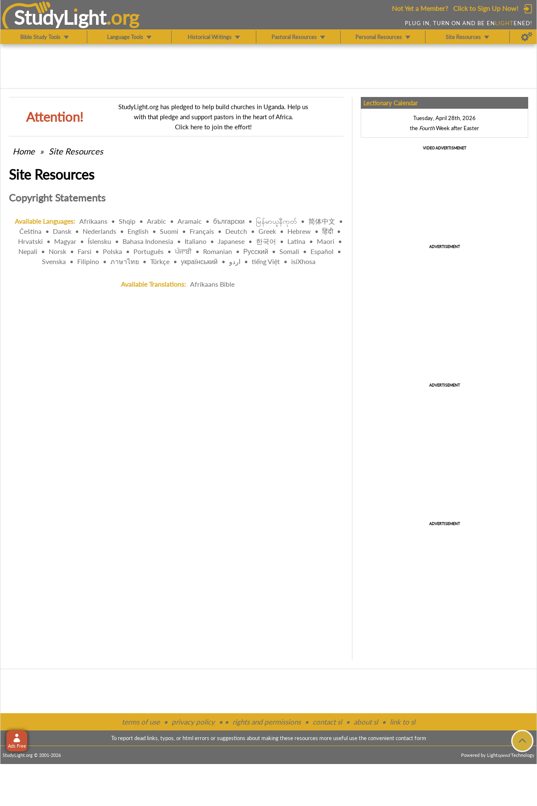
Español (322, 251)
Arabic (156, 221)
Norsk (57, 251)
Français (202, 231)
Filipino (88, 261)
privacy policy (193, 721)
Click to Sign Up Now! (485, 8)
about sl (366, 721)
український (199, 261)
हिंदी (327, 231)
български (229, 221)
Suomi (169, 231)
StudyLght (60, 17)
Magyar (65, 241)
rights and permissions (266, 721)
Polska (112, 251)
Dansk (62, 231)
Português (148, 251)
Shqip (127, 221)
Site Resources (76, 151)
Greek (267, 231)
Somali (289, 251)
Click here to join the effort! (213, 127)
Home (24, 151)
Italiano (195, 241)
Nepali (27, 251)
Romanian (217, 251)
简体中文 (321, 221)
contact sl (327, 721)
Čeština (30, 231)
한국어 (266, 241)
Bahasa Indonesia (148, 241)
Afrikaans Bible (212, 284)
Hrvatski (30, 241)
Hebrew (299, 231)
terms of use (141, 721)
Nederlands (99, 231)
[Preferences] (526, 37)
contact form (411, 738)
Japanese (231, 241)
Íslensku (99, 241)
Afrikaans (93, 221)
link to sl (402, 721)
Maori (325, 241)
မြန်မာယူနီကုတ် (276, 221)
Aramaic (189, 221)
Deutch (236, 231)
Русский (255, 251)
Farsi (84, 251)
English (138, 231)
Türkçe (159, 261)
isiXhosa (303, 261)
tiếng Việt (266, 261)
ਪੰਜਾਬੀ (183, 251)
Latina (296, 241)
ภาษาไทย (124, 261)
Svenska (54, 261)
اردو (234, 261)
